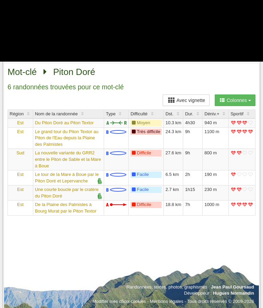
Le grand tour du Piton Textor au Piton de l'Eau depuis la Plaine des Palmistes (67, 138)
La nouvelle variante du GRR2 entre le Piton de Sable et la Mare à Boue (68, 159)
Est (20, 122)
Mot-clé (22, 72)
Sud (20, 152)
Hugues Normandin (233, 293)
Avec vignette (186, 100)
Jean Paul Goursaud (232, 287)
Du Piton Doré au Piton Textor (64, 122)
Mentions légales (167, 301)
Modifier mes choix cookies (119, 301)
